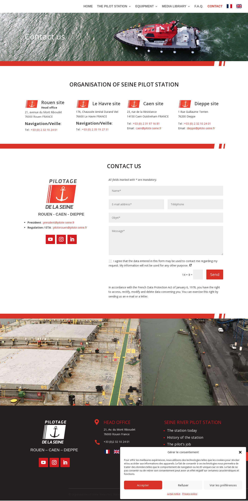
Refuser (183, 485)
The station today (182, 430)
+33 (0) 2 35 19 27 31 (95, 130)
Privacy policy (189, 493)
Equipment (144, 6)
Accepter (143, 485)
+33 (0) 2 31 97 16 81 (146, 124)
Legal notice (173, 493)
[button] (240, 452)
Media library (174, 6)
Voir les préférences (223, 485)
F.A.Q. (199, 6)
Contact (215, 6)
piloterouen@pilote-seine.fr (70, 228)
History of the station (185, 437)
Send (214, 274)
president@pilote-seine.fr (58, 223)
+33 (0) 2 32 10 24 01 (44, 130)
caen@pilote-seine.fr (148, 128)
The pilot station (112, 6)
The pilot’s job (179, 444)
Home (88, 6)
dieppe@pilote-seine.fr (201, 128)
